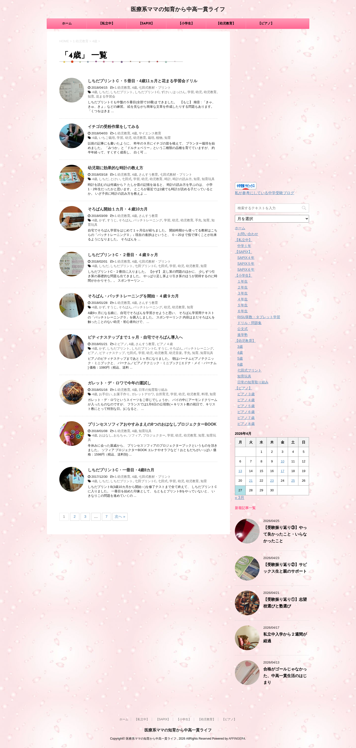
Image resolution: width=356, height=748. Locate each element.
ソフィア (134, 435)
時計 (167, 179)
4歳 (134, 87)
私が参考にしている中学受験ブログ (264, 193)
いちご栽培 (107, 138)
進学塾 (242, 335)
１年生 (242, 281)
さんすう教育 (148, 174)
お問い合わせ (247, 234)
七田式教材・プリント (155, 87)
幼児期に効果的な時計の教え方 (115, 168)
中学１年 (244, 246)
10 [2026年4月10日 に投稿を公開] (282, 461)
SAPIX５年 (245, 264)
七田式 (127, 179)
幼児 (199, 92)
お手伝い (105, 394)
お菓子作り (121, 394)
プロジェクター (154, 435)
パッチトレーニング (147, 220)
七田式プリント (249, 370)
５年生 (242, 305)
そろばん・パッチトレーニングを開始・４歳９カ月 (133, 296)
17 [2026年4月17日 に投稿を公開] (282, 471)
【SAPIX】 (146, 23)
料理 (204, 394)
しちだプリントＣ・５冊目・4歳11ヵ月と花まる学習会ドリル (142, 81)
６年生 (242, 311)
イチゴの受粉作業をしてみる (113, 127)
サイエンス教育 (150, 133)
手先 (198, 220)
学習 (190, 92)
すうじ (112, 220)
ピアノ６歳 (246, 412)
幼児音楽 (175, 353)
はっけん (179, 92)
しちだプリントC (147, 92)
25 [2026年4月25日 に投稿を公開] (293, 480)
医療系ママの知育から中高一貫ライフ (178, 10)
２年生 (242, 287)
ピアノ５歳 (246, 406)
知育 (91, 96)
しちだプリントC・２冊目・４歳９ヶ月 (123, 255)
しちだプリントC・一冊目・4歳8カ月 (121, 470)
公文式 (242, 329)
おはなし (105, 435)
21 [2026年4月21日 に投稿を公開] (250, 480)
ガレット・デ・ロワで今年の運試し (119, 383)
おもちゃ (119, 435)
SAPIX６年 (245, 269)
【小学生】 (186, 23)
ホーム (67, 23)
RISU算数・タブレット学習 (258, 317)
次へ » (120, 516)
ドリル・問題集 (249, 323)
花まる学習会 (105, 96)
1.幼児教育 (122, 87)
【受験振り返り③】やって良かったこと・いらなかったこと (285, 534)
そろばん (125, 220)
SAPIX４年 (245, 258)
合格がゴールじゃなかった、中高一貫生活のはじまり (285, 676)
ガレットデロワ (143, 394)
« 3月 (239, 498)
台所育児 (162, 394)
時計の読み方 (182, 179)
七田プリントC (145, 266)
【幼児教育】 (226, 23)
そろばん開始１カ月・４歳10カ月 (118, 209)
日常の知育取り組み (153, 390)
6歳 (240, 364)
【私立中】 (107, 23)
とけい (115, 179)
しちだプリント (121, 92)
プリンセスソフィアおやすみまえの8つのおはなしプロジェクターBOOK (152, 424)
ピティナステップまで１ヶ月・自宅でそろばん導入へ (135, 337)
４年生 (242, 299)
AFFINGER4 (236, 738)
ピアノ (92, 353)
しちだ (104, 92)
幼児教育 (210, 92)
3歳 (240, 347)
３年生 (242, 293)
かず (102, 220)
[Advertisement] (272, 105)
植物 (159, 138)
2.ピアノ (121, 344)
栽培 (151, 138)
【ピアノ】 (266, 23)
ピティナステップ (112, 353)
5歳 (240, 358)
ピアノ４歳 (165, 344)
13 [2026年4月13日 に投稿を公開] (240, 471)
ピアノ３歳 (246, 394)
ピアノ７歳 (246, 418)
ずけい (166, 92)
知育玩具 (208, 179)
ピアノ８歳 (246, 424)
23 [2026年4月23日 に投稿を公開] (272, 480)
